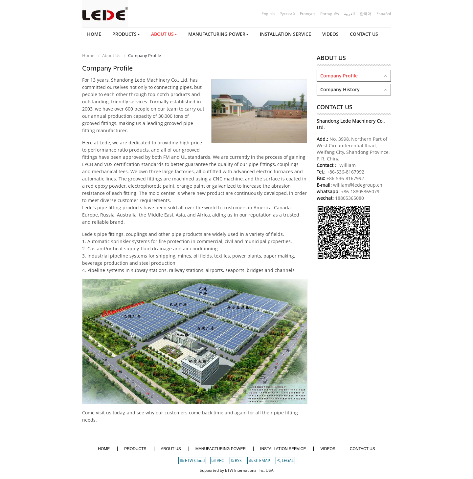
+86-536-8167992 (345, 172)
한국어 (366, 13)
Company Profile (339, 76)
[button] (126, 34)
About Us (111, 55)
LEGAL (285, 460)
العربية (349, 13)
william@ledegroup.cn (357, 185)
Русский (287, 13)
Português (329, 13)
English (268, 13)
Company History (340, 89)
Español (383, 13)
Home (88, 55)
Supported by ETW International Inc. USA (237, 470)
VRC (218, 460)
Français (307, 13)
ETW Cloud (192, 460)
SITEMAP (259, 460)
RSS (236, 460)
